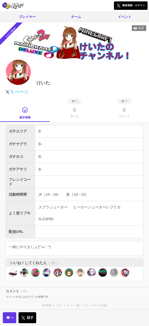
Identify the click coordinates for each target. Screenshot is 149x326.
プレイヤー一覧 (68, 305)
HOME (47, 305)
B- (40, 144)
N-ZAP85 (45, 219)
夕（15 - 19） (49, 194)
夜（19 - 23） (77, 194)
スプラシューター (53, 207)
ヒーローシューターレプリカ (97, 207)
